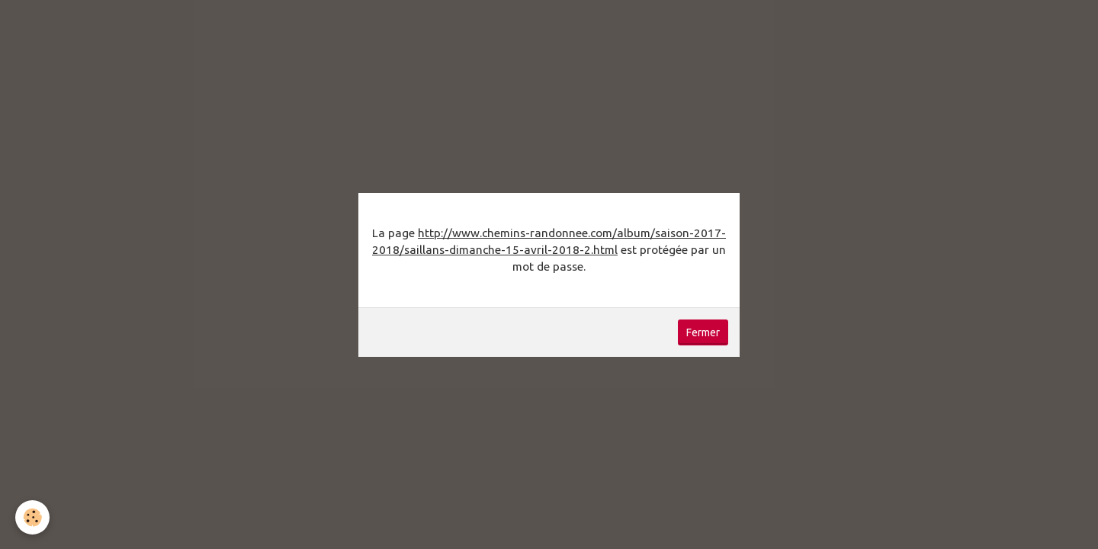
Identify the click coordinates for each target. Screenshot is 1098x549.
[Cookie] (32, 517)
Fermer (703, 332)
